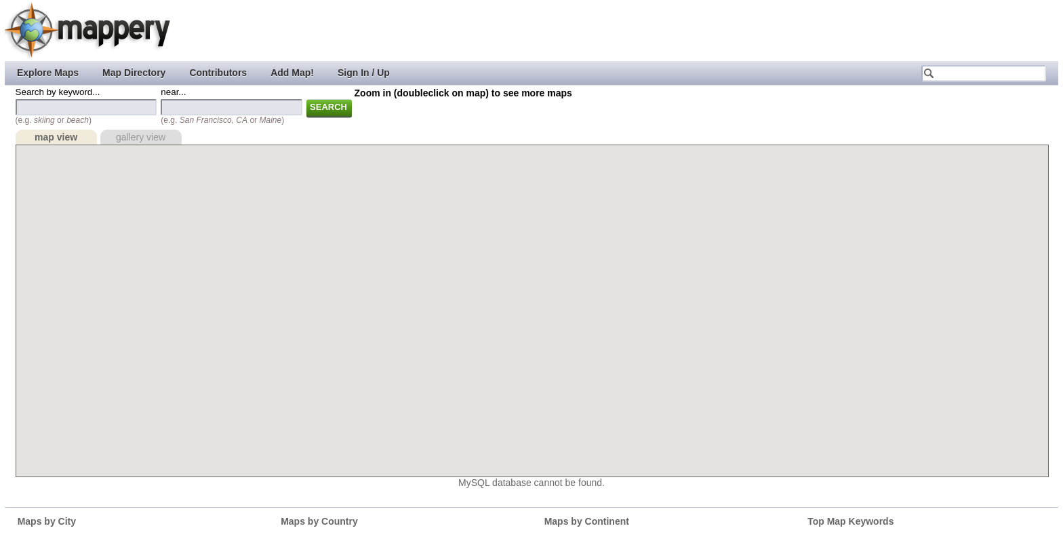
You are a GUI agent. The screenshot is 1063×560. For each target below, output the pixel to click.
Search (328, 107)
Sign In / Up (364, 72)
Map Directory (133, 72)
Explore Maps (48, 72)
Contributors (218, 72)
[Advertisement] (813, 30)
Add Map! (292, 72)
